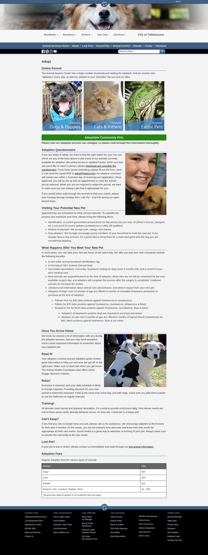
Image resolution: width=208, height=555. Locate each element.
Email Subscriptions (118, 536)
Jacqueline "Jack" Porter (62, 525)
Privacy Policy (172, 525)
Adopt (75, 45)
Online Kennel (144, 520)
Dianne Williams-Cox (61, 532)
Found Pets (103, 45)
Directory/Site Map (174, 517)
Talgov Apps (172, 521)
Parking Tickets (116, 521)
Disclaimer (171, 528)
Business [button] (69, 34)
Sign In (178, 1)
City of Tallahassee (151, 34)
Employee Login (173, 536)
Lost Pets (87, 45)
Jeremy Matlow (59, 521)
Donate (137, 45)
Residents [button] (51, 34)
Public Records (145, 532)
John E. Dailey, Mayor (61, 517)
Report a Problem (117, 525)
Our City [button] (103, 34)
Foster (148, 45)
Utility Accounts (116, 517)
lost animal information (141, 446)
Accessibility (115, 532)
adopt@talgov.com (85, 173)
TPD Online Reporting (118, 528)
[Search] (137, 51)
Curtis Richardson (60, 528)
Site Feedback (172, 532)
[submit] (161, 51)
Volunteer (161, 45)
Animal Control (121, 45)
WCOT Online (144, 536)
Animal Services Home (55, 45)
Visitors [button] (87, 34)
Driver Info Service (146, 524)
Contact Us (29, 536)
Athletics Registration (147, 528)
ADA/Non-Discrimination (148, 516)
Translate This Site (174, 540)
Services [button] (120, 34)
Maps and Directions (33, 532)
